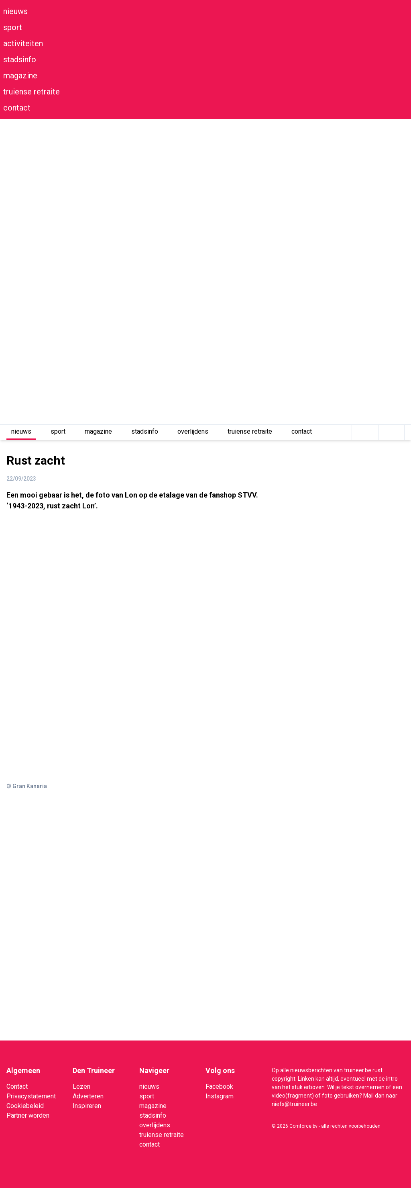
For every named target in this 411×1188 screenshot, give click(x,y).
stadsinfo (19, 59)
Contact (17, 1086)
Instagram (220, 1096)
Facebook (219, 1086)
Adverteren (88, 1096)
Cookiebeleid (25, 1106)
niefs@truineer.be (294, 1104)
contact (17, 108)
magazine (20, 75)
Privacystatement (31, 1096)
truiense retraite (31, 91)
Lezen (81, 1086)
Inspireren (87, 1106)
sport (12, 27)
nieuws (15, 11)
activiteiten (23, 43)
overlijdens (192, 431)
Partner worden (27, 1115)
